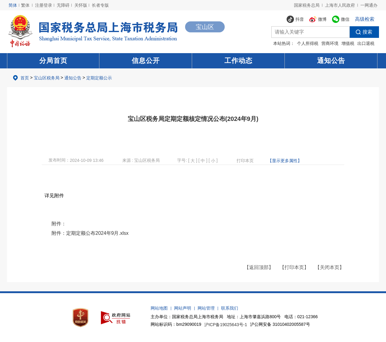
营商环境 (329, 43)
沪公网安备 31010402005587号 (280, 324)
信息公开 (146, 60)
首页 (24, 77)
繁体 (25, 5)
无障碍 (63, 5)
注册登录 (43, 5)
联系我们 (229, 308)
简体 (13, 5)
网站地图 (159, 308)
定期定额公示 (99, 77)
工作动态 (238, 60)
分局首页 (53, 60)
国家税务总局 (307, 5)
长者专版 (100, 5)
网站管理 (206, 308)
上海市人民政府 (340, 5)
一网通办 (368, 5)
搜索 (361, 32)
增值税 (347, 43)
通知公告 (331, 60)
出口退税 (365, 43)
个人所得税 (307, 43)
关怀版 (80, 5)
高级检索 (364, 19)
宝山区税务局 (46, 77)
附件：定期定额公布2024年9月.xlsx (90, 233)
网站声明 (182, 308)
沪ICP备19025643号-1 (225, 324)
